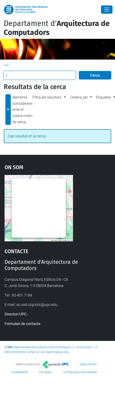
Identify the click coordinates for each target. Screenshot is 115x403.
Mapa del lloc (88, 364)
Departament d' (57, 28)
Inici (6, 65)
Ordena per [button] (79, 97)
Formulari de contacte (23, 323)
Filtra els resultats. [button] (47, 97)
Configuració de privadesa (80, 372)
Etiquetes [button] (103, 97)
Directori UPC (15, 314)
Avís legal (45, 372)
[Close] (107, 9)
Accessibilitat (19, 372)
